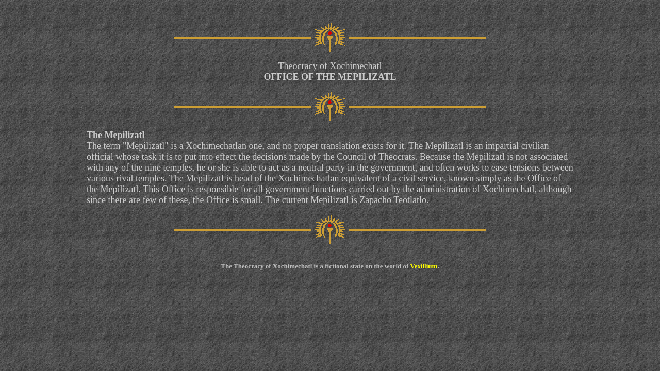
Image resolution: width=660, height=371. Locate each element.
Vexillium (423, 266)
